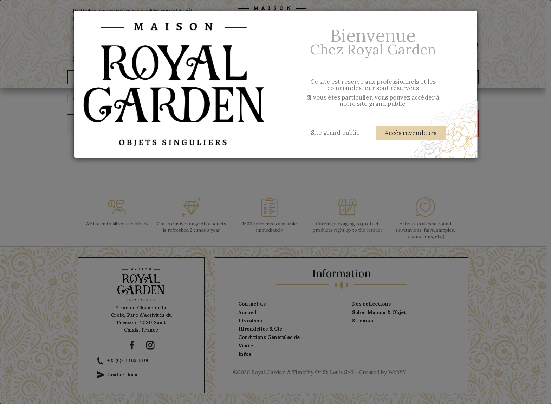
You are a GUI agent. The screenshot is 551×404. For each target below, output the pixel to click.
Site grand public (335, 132)
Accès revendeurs (410, 133)
